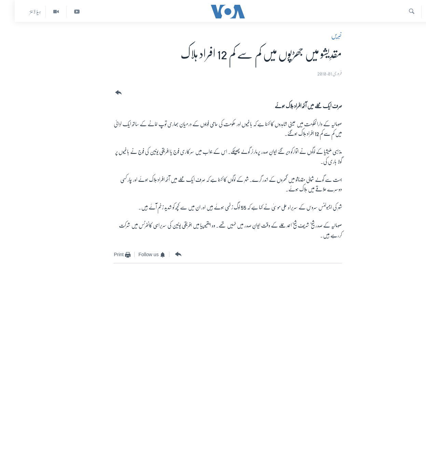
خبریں (321, 35)
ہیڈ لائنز (21, 11)
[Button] (103, 93)
